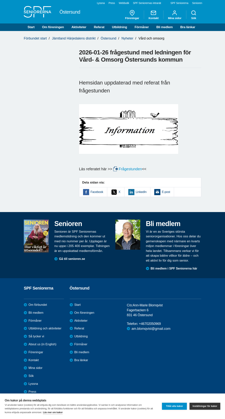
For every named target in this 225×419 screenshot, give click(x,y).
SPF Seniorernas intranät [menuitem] (147, 3)
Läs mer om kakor (53, 412)
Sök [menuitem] (193, 14)
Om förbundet (38, 304)
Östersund (108, 38)
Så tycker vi (36, 336)
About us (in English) (42, 344)
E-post (166, 192)
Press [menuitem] (112, 3)
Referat (99, 27)
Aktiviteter (78, 27)
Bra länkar (187, 27)
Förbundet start (35, 38)
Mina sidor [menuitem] (174, 14)
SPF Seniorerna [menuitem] (179, 3)
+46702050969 (150, 324)
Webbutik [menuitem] (124, 3)
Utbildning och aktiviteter (45, 328)
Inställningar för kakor (205, 406)
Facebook (97, 192)
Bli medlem (164, 27)
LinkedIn (141, 192)
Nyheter (127, 38)
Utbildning (119, 27)
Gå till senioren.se (72, 258)
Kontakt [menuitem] (154, 14)
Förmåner (142, 27)
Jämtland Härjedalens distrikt (74, 38)
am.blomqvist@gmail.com (151, 329)
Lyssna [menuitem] (101, 3)
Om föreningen (53, 27)
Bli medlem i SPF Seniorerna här (174, 268)
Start (31, 27)
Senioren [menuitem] (197, 3)
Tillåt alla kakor (174, 406)
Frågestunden (130, 169)
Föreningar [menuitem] (132, 14)
